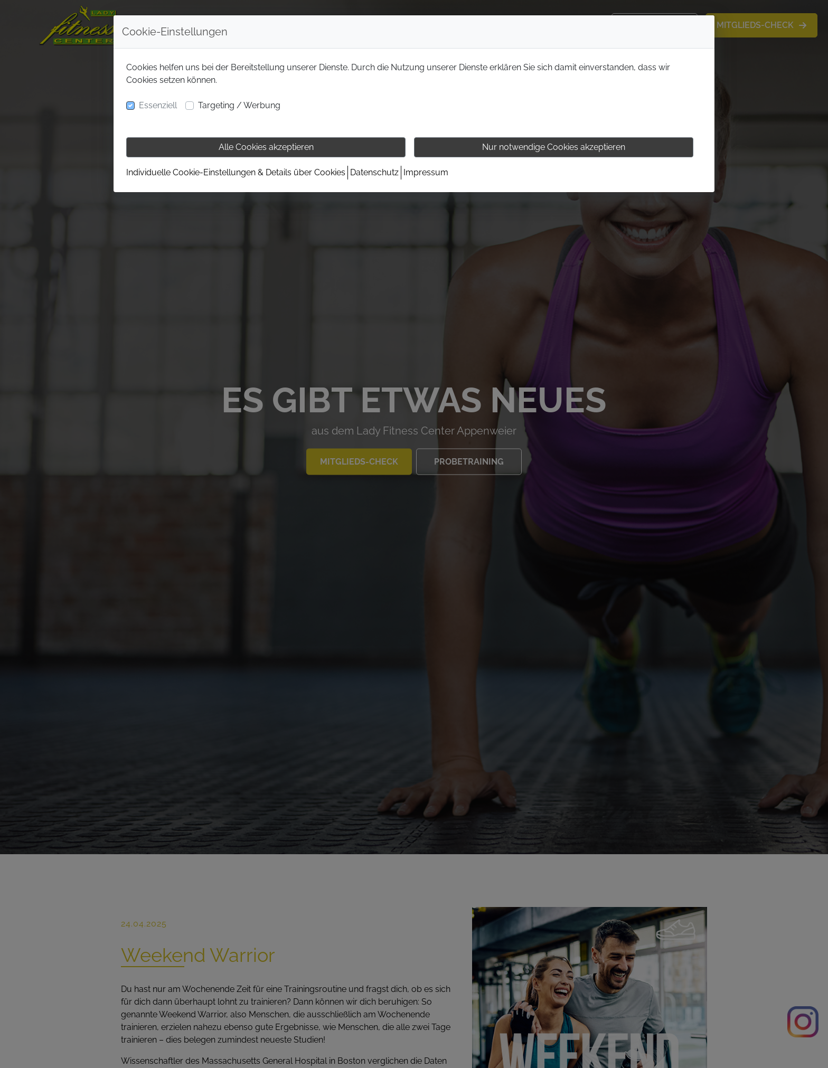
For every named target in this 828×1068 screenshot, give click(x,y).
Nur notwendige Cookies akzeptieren (553, 147)
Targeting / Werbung (239, 105)
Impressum (425, 172)
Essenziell (158, 105)
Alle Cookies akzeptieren (266, 147)
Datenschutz (374, 172)
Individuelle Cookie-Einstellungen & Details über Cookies (235, 172)
